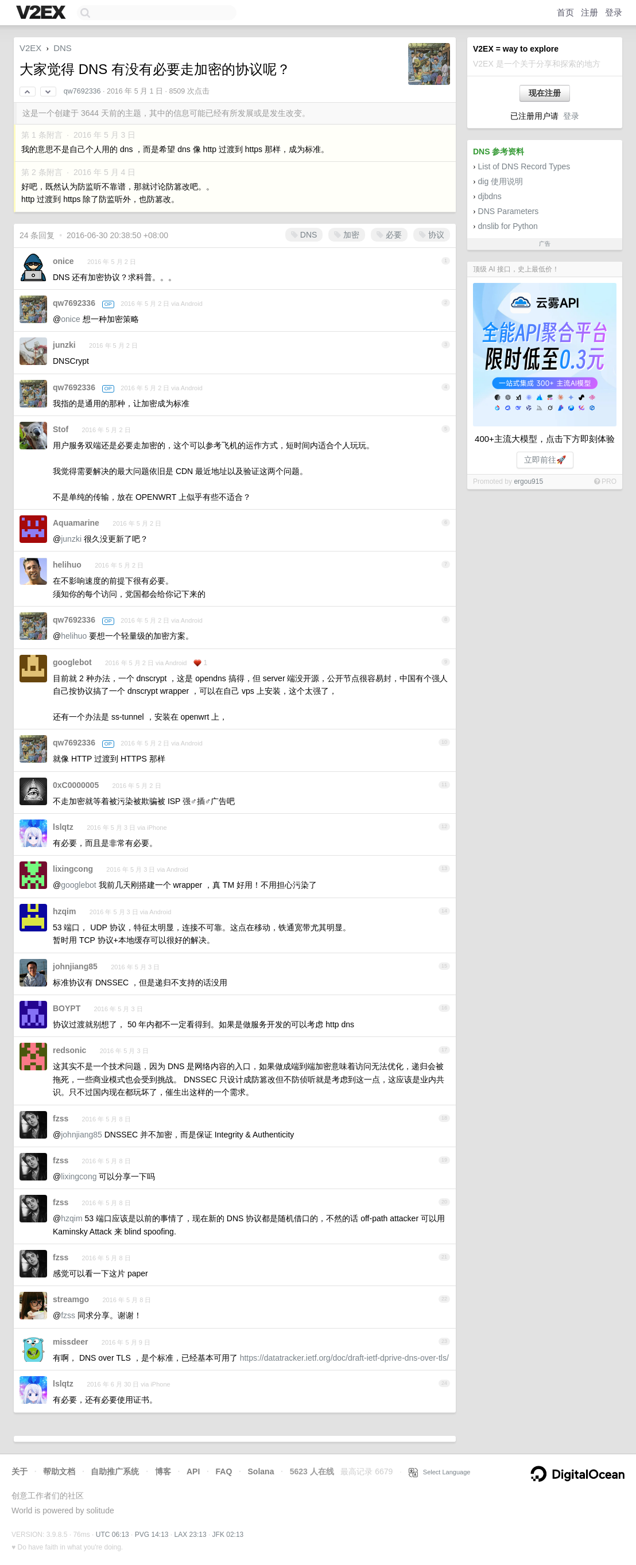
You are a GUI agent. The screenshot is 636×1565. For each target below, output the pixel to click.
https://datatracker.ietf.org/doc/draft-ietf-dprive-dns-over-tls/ (344, 1357)
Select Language (440, 1472)
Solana (261, 1471)
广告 (544, 243)
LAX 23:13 (190, 1535)
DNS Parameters (508, 211)
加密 (346, 234)
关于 (19, 1471)
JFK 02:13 (228, 1535)
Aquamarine (76, 522)
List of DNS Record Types (524, 166)
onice (63, 261)
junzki (64, 344)
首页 (565, 12)
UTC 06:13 (112, 1535)
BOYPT (66, 1008)
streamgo (71, 1299)
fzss (60, 1118)
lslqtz (63, 827)
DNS (62, 48)
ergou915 (528, 481)
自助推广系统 (115, 1471)
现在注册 (545, 93)
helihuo (67, 564)
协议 (431, 234)
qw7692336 (82, 91)
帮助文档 (59, 1471)
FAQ (224, 1471)
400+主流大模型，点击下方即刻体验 (545, 439)
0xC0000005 (76, 785)
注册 (589, 12)
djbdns (490, 196)
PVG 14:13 (152, 1535)
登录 (613, 12)
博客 (163, 1471)
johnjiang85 (75, 966)
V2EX (30, 48)
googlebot (72, 662)
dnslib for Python (508, 226)
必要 (389, 234)
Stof (60, 429)
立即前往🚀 (545, 459)
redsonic (69, 1050)
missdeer (70, 1341)
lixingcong (73, 868)
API (193, 1471)
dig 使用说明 (500, 181)
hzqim (64, 911)
